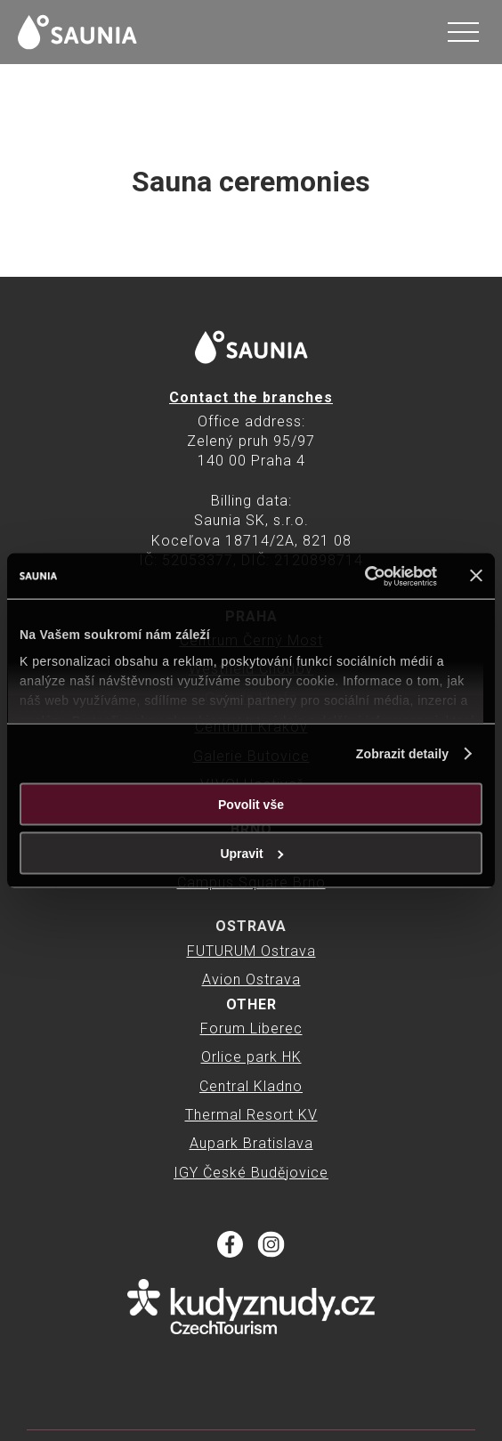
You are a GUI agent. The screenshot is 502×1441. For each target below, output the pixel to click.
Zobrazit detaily (402, 754)
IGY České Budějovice (251, 1172)
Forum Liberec (251, 1028)
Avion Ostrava (251, 979)
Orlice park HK (251, 1056)
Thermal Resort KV (251, 1114)
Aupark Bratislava (251, 1143)
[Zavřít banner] (476, 576)
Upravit (251, 853)
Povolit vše (251, 804)
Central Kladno (251, 1086)
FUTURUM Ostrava (251, 951)
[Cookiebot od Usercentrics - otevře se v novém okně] (359, 576)
